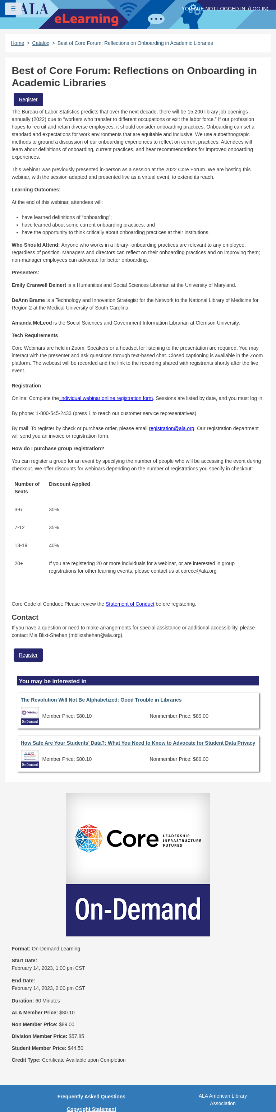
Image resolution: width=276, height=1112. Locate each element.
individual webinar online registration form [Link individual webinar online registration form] (106, 398)
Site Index (91, 1048)
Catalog (41, 43)
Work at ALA (91, 1073)
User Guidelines (91, 1035)
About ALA (91, 1085)
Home (17, 43)
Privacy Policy (91, 1022)
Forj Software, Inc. (93, 1095)
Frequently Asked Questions (91, 997)
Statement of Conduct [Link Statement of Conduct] (130, 604)
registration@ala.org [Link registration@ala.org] (171, 428)
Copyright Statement (91, 1010)
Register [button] (28, 99)
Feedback (91, 1060)
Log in (258, 8)
